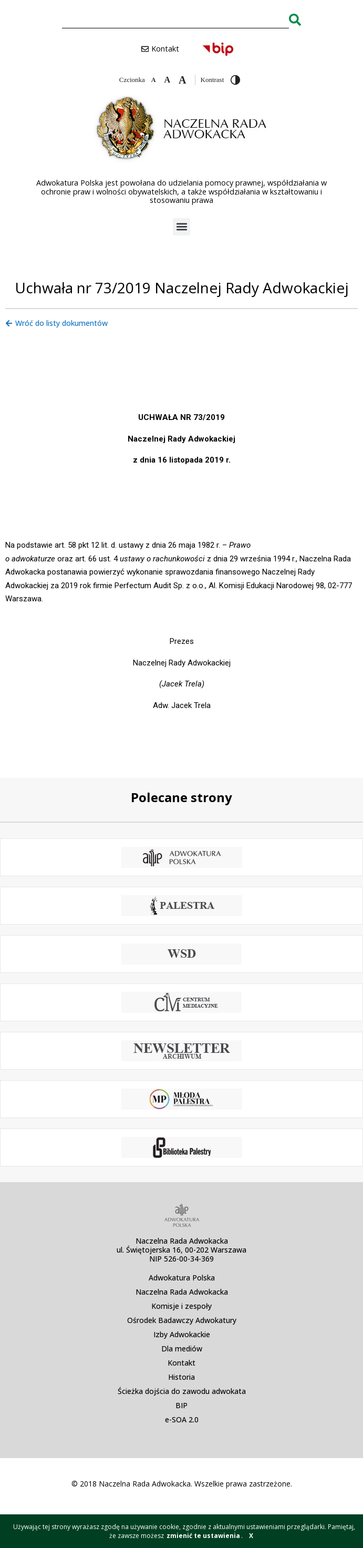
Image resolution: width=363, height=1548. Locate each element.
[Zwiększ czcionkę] (182, 80)
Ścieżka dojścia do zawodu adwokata (182, 1391)
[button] (181, 226)
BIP (181, 1405)
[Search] (295, 19)
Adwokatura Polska (182, 1278)
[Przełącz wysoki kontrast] (235, 80)
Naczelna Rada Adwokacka (182, 1292)
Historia (181, 1377)
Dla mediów (181, 1349)
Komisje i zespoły (181, 1306)
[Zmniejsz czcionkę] (153, 80)
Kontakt (181, 1363)
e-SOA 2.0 (182, 1419)
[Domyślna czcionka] (167, 80)
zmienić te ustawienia (203, 1535)
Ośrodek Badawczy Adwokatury (181, 1320)
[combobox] (175, 19)
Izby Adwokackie (181, 1334)
